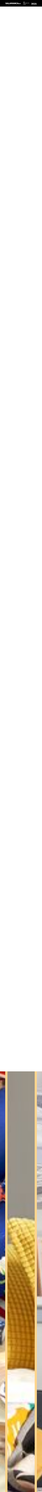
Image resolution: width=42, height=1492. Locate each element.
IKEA (34, 4)
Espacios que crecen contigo (21, 11)
